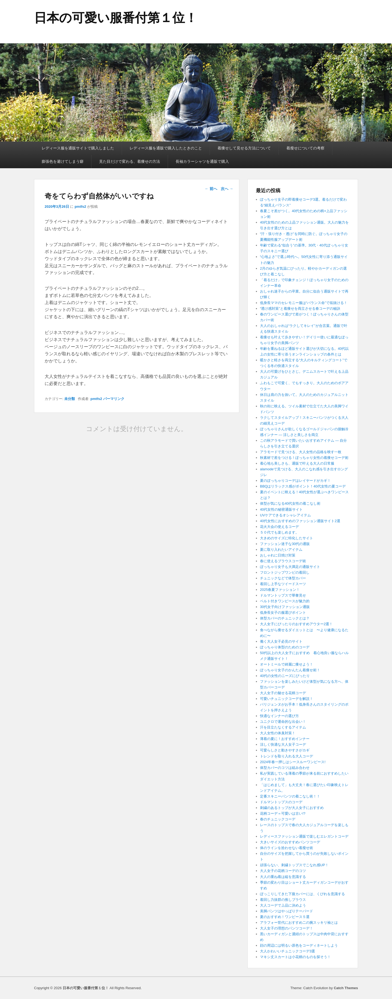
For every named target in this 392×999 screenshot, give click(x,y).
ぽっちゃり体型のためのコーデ (285, 647)
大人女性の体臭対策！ (277, 733)
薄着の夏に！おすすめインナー (285, 739)
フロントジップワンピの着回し (285, 572)
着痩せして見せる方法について (244, 148)
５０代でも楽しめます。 (279, 532)
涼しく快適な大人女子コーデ (283, 744)
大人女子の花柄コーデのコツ (283, 871)
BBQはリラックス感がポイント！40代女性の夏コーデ (303, 486)
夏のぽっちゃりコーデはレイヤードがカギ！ (295, 481)
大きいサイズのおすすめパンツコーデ (290, 842)
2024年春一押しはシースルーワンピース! (293, 762)
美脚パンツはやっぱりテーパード (286, 911)
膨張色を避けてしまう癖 (63, 161)
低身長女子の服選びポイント (283, 612)
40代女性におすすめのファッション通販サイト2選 (300, 521)
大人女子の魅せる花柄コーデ (283, 693)
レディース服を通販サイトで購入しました (78, 148)
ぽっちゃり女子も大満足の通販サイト (290, 567)
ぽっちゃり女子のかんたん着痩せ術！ (290, 670)
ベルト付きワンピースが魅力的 (285, 601)
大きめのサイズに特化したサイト (286, 538)
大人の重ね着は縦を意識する (283, 877)
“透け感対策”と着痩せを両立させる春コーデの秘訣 (300, 308)
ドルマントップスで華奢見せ (283, 595)
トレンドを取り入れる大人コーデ (286, 756)
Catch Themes (346, 988)
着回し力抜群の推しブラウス (283, 900)
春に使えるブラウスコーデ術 (283, 561)
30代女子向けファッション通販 (285, 607)
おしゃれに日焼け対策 (277, 555)
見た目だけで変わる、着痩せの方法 (129, 161)
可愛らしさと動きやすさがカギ (285, 750)
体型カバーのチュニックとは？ (285, 618)
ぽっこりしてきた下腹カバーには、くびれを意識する (302, 894)
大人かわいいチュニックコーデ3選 (287, 951)
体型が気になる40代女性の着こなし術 (290, 503)
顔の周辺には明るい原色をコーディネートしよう (299, 945)
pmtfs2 (80, 206)
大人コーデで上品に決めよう (283, 905)
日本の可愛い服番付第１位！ (115, 18)
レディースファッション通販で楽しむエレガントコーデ (304, 836)
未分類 (69, 399)
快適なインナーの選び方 (279, 716)
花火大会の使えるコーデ (279, 527)
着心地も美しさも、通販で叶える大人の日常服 (297, 463)
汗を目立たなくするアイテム (283, 727)
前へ (211, 188)
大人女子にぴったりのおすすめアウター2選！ (296, 624)
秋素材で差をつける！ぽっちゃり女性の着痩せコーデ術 (304, 458)
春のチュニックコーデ (277, 819)
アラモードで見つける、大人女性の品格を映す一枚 (300, 452)
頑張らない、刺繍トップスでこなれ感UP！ (294, 865)
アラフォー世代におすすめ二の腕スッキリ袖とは (299, 922)
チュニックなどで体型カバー (283, 578)
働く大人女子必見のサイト (281, 641)
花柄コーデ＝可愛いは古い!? (282, 813)
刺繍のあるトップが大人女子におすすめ (292, 808)
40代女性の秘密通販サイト (281, 509)
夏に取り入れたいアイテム (281, 549)
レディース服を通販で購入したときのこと (166, 148)
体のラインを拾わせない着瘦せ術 (286, 848)
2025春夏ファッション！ (280, 590)
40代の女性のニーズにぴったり (285, 676)
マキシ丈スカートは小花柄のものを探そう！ (295, 957)
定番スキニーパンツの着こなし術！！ (290, 796)
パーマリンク (113, 399)
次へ (227, 188)
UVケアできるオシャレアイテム (285, 515)
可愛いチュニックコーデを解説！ (286, 699)
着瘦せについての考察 (305, 148)
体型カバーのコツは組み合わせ (285, 768)
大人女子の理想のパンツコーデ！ (286, 928)
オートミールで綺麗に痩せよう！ (286, 664)
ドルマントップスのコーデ (281, 802)
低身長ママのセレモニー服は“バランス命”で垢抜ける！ (303, 303)
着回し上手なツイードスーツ (283, 584)
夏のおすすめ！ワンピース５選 (286, 917)
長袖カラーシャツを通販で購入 (202, 161)
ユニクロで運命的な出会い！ (283, 722)
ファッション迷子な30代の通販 (285, 544)
